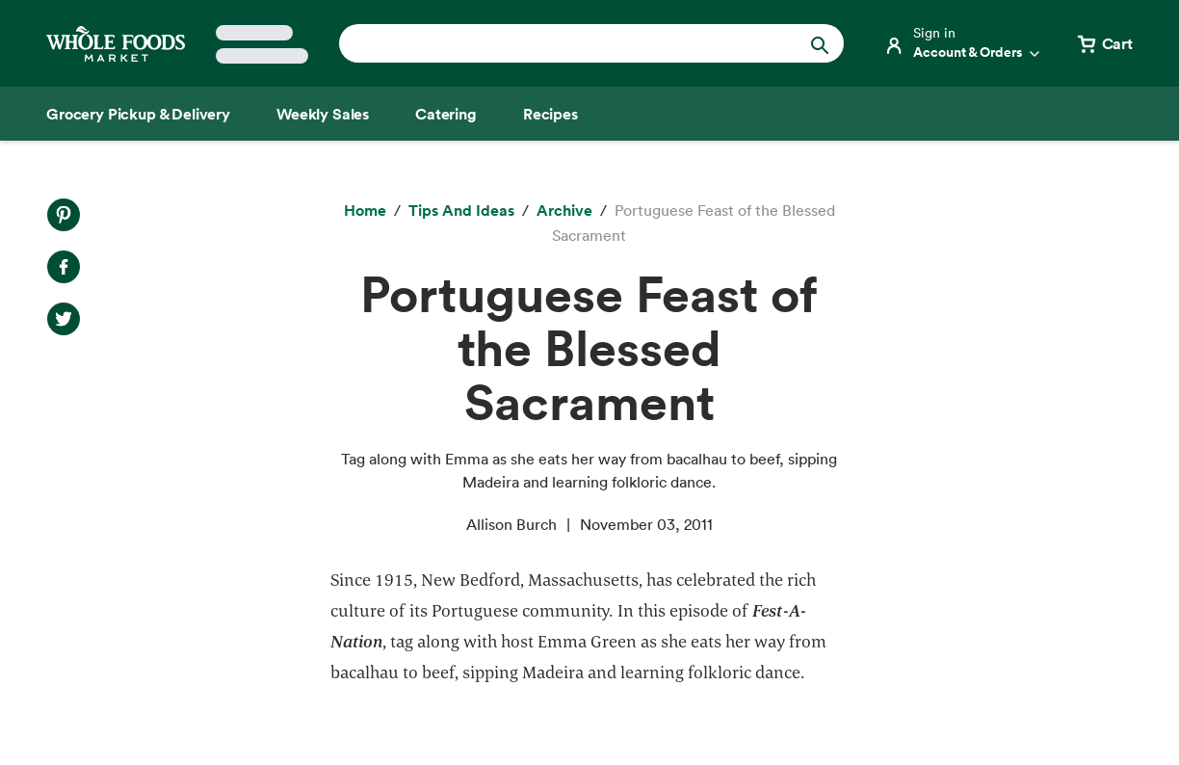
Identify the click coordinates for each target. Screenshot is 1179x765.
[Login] (963, 43)
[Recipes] (550, 113)
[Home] (365, 211)
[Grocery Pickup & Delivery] (138, 113)
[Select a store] (262, 44)
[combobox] (567, 43)
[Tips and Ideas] (461, 211)
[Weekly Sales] (322, 113)
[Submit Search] (819, 43)
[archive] (564, 211)
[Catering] (446, 113)
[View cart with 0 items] (1104, 43)
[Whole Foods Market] (115, 44)
